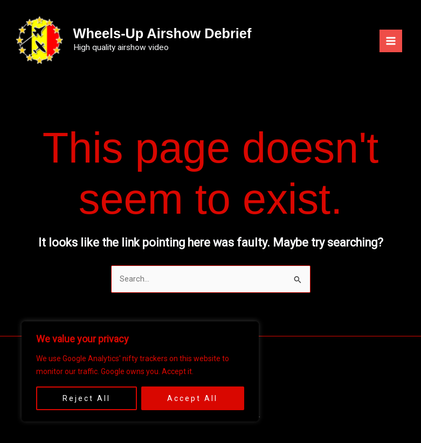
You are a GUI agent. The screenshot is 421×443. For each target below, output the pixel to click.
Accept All (192, 398)
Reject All (87, 398)
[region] (140, 371)
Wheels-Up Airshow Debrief (173, 32)
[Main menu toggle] (390, 40)
